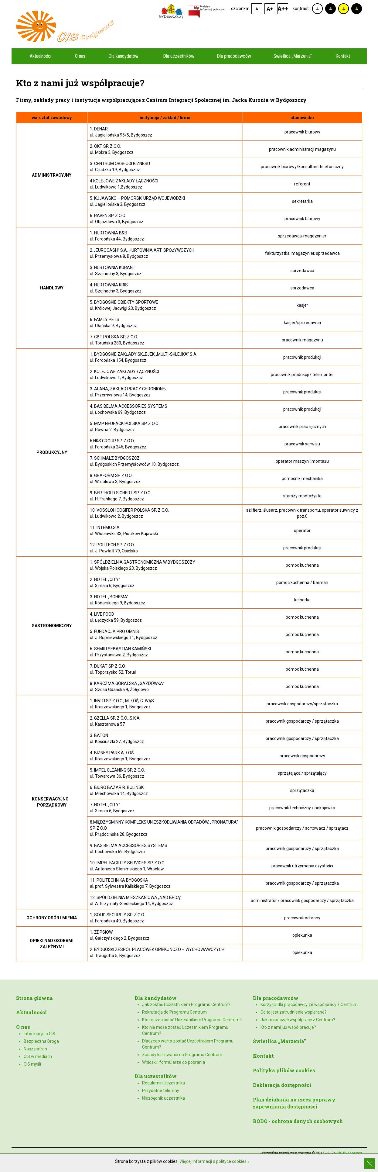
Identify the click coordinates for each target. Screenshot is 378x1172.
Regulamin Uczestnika (163, 1082)
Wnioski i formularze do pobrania (173, 1062)
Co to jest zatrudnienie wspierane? (294, 1012)
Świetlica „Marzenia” (293, 56)
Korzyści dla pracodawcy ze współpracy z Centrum (309, 1004)
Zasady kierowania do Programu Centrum (182, 1054)
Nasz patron (35, 1048)
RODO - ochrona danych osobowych (298, 1121)
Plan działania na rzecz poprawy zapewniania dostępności (294, 1103)
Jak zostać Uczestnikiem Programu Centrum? (186, 1004)
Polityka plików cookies (284, 1070)
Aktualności (40, 56)
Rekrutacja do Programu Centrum (174, 1012)
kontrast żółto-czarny (343, 8)
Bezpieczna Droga (41, 1041)
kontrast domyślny (317, 8)
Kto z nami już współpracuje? (288, 1027)
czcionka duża (283, 8)
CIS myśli (32, 1064)
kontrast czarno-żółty (356, 8)
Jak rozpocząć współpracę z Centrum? (298, 1019)
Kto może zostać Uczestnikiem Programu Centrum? (192, 1019)
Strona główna (34, 998)
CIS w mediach (38, 1056)
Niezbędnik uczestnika (163, 1098)
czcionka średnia (269, 8)
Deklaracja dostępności (282, 1085)
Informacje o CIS (39, 1033)
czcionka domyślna (256, 8)
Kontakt (342, 56)
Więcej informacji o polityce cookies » (214, 1161)
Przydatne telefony (160, 1090)
